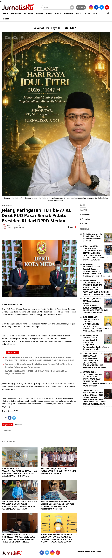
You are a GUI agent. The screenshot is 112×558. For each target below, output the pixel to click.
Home (4, 205)
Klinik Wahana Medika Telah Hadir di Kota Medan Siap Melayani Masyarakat (92, 237)
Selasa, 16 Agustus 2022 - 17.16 (16, 227)
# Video (83, 223)
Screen (81, 7)
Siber (87, 552)
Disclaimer (96, 552)
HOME (5, 13)
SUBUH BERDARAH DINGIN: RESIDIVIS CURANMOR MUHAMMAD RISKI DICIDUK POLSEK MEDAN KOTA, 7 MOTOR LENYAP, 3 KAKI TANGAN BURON (59, 539)
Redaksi (80, 552)
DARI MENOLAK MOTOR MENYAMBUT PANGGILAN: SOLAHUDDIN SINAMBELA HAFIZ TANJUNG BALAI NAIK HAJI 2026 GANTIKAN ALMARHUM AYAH (19, 506)
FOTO (87, 13)
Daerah (9, 205)
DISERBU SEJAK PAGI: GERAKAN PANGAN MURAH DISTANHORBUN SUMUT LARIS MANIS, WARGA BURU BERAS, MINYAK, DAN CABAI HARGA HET (96, 306)
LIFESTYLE (68, 13)
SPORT (79, 13)
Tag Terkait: (7, 425)
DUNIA (49, 13)
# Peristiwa (85, 219)
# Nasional (85, 215)
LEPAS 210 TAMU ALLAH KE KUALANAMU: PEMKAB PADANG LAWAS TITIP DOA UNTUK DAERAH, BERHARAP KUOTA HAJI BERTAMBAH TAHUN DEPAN (94, 361)
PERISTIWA (16, 13)
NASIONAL (28, 13)
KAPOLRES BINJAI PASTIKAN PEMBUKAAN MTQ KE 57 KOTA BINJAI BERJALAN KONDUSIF (58, 471)
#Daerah (18, 425)
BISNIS (58, 13)
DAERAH (39, 13)
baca (70, 227)
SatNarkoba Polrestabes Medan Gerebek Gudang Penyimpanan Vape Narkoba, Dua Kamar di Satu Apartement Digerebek (57, 505)
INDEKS (6, 19)
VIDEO (95, 13)
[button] (108, 12)
